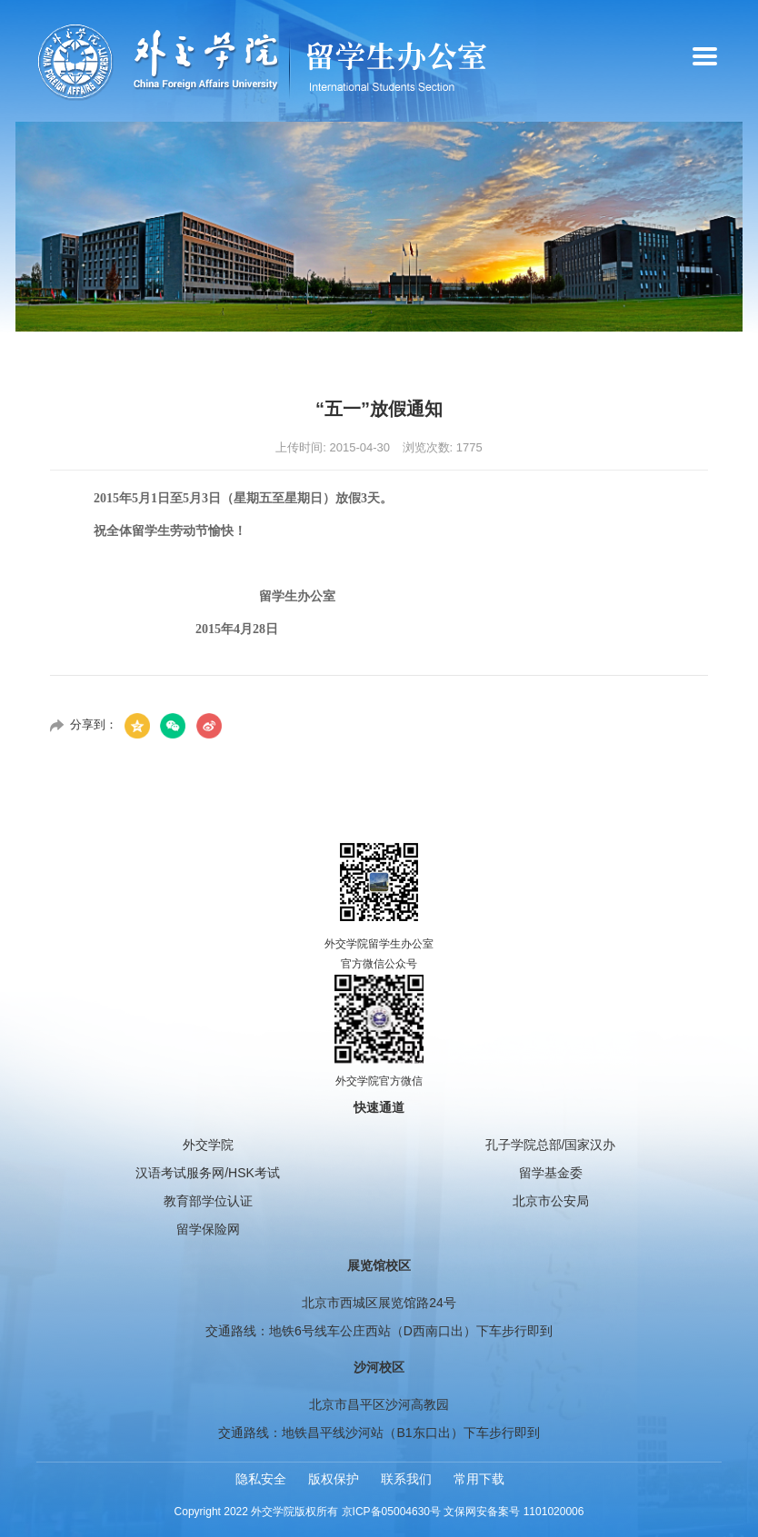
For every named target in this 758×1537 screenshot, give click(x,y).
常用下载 (479, 1479)
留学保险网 (208, 1229)
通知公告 (698, 355)
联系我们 (406, 1479)
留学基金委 (551, 1172)
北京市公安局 (551, 1201)
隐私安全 (260, 1479)
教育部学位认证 (208, 1201)
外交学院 (208, 1144)
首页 (638, 355)
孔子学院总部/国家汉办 (550, 1144)
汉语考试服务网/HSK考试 (207, 1172)
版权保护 (333, 1479)
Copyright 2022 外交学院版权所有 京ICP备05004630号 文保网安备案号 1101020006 (379, 1511)
